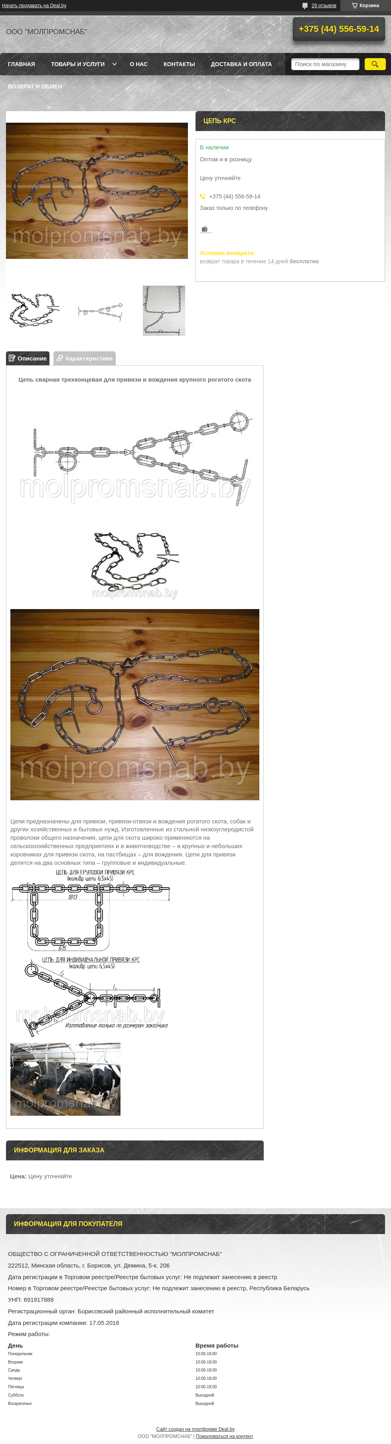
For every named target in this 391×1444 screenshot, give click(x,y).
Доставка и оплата (241, 64)
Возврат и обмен (35, 86)
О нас (139, 64)
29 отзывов (324, 5)
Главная (21, 64)
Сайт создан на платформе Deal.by (195, 1429)
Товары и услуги (78, 64)
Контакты (179, 64)
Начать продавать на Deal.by (34, 5)
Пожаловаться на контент (224, 1436)
